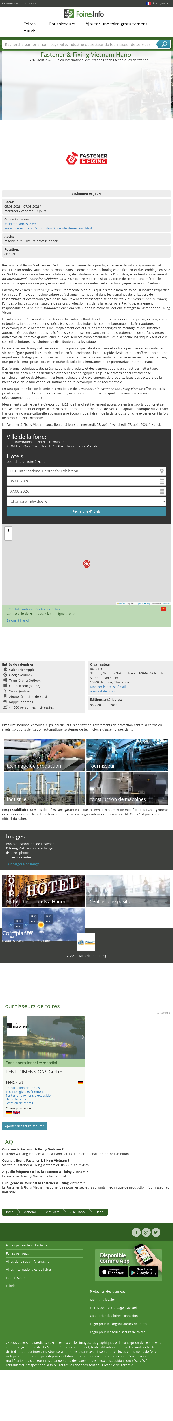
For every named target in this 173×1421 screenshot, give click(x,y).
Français (161, 3)
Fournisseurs (62, 24)
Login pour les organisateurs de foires (118, 1324)
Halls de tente (16, 1099)
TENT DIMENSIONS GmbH (34, 1071)
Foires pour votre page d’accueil (114, 1307)
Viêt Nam (53, 1212)
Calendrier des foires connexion (114, 1316)
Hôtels (29, 31)
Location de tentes (19, 1103)
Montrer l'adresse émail (22, 224)
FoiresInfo (86, 14)
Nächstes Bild (82, 1037)
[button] (87, 564)
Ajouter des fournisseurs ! (24, 1126)
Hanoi (100, 1212)
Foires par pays (17, 1253)
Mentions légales (102, 1299)
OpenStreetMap (143, 603)
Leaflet (121, 603)
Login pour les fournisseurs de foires (117, 1332)
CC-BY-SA (166, 603)
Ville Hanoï (77, 1212)
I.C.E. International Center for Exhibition (36, 609)
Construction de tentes (23, 1088)
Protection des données (107, 1291)
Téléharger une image (22, 864)
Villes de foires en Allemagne (27, 1261)
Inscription (29, 3)
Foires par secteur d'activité (26, 1245)
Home (9, 1212)
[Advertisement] (86, 96)
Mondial (29, 1212)
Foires (31, 24)
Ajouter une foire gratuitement (116, 24)
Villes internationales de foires (29, 1269)
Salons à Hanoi (18, 620)
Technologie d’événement (25, 1091)
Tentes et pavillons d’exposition (29, 1095)
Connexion (10, 3)
